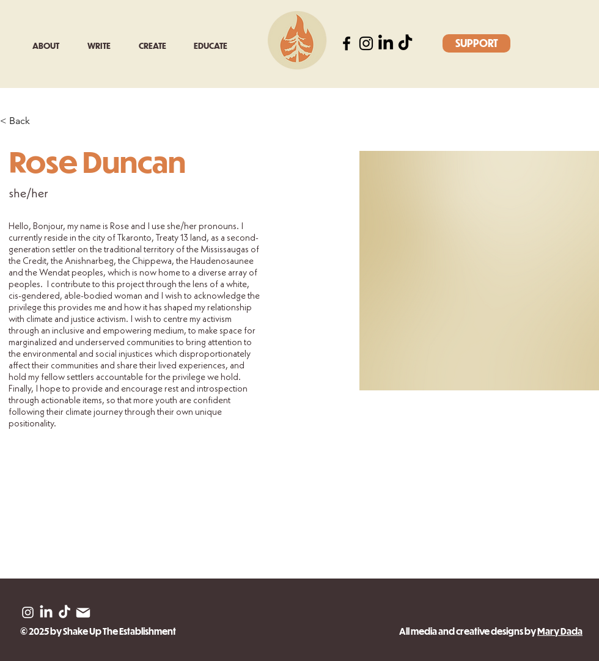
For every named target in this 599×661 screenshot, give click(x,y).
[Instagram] (366, 43)
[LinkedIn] (386, 43)
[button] (104, 45)
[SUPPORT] (476, 43)
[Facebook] (346, 43)
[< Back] (24, 121)
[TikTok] (405, 43)
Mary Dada (559, 631)
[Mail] (83, 612)
